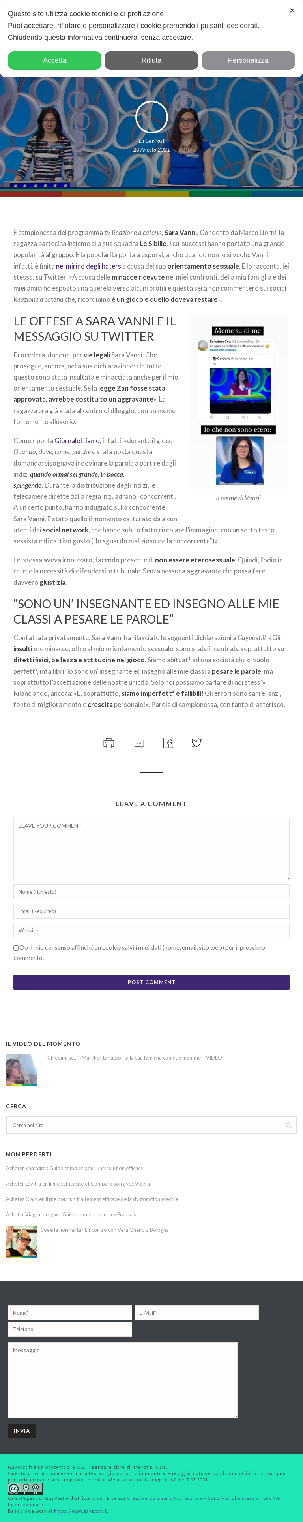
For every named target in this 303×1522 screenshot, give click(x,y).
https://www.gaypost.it (80, 1510)
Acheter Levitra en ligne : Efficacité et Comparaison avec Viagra (78, 1183)
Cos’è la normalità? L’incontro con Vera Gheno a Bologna (104, 1230)
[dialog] (151, 38)
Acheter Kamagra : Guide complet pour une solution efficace (74, 1168)
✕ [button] (292, 11)
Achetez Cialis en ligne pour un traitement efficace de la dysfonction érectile (92, 1199)
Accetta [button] (55, 60)
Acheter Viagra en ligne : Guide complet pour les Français (71, 1214)
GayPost (155, 140)
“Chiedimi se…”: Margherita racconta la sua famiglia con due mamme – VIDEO (133, 1057)
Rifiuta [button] (151, 60)
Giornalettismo (77, 440)
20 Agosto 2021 (151, 149)
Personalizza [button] (248, 60)
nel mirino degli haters (88, 266)
